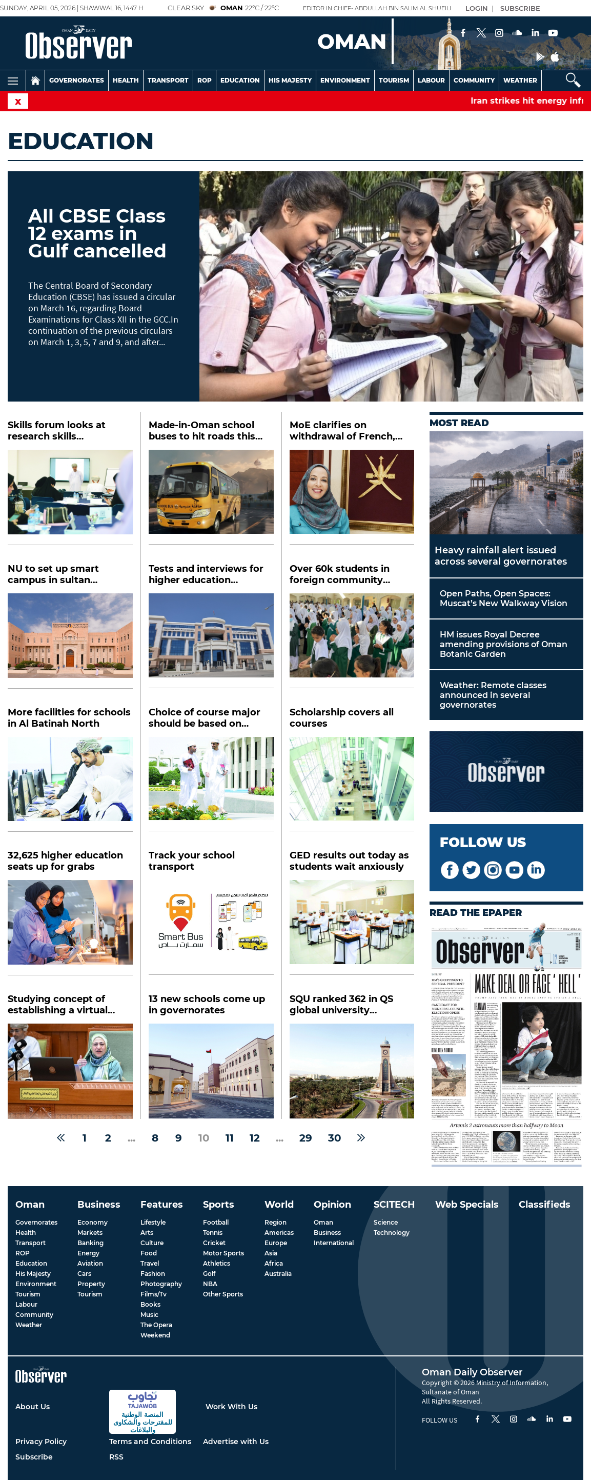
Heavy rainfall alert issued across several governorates (501, 556)
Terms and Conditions (150, 1441)
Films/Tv (153, 1294)
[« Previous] (61, 1138)
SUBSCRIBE (520, 8)
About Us (32, 1406)
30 (334, 1138)
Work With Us (231, 1406)
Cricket (214, 1243)
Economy (92, 1222)
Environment (345, 80)
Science (386, 1222)
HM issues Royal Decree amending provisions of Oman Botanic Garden (503, 644)
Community (474, 80)
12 (255, 1138)
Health (126, 80)
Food (148, 1253)
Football (216, 1222)
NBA (210, 1284)
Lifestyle (153, 1222)
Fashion (152, 1273)
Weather (520, 80)
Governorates (76, 80)
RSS (116, 1457)
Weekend (155, 1335)
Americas (279, 1232)
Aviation (90, 1263)
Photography (161, 1284)
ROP (22, 1253)
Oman (323, 1222)
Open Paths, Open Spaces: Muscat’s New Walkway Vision (503, 598)
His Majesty (290, 80)
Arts (146, 1232)
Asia (270, 1253)
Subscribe (34, 1457)
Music (149, 1314)
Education (240, 80)
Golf (209, 1273)
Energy (88, 1253)
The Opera (156, 1325)
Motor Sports (223, 1253)
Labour (431, 80)
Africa (273, 1263)
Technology (392, 1232)
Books (150, 1304)
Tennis (212, 1232)
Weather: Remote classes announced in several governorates (493, 695)
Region (275, 1222)
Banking (90, 1243)
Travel (149, 1263)
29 (305, 1138)
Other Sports (223, 1294)
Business (327, 1232)
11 (230, 1138)
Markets (90, 1232)
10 (204, 1138)
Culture (152, 1243)
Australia (278, 1273)
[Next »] (361, 1138)
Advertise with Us (236, 1441)
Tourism (394, 80)
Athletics (216, 1263)
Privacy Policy (41, 1441)
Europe (275, 1243)
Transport (168, 80)
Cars (84, 1273)
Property (91, 1284)
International (334, 1243)
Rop (204, 80)
